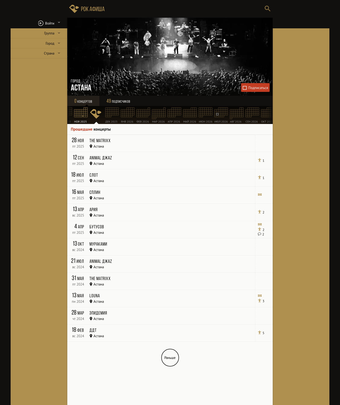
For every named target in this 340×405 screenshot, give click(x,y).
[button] (39, 23)
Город (50, 43)
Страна (49, 53)
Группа (49, 33)
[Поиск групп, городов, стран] (184, 9)
